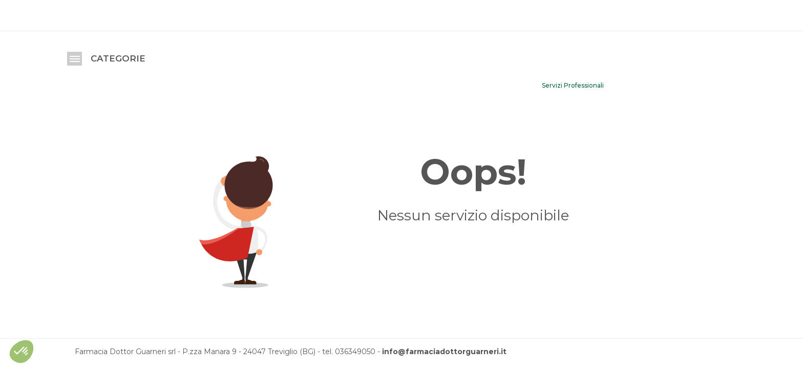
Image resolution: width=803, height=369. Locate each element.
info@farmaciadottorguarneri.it (444, 351)
